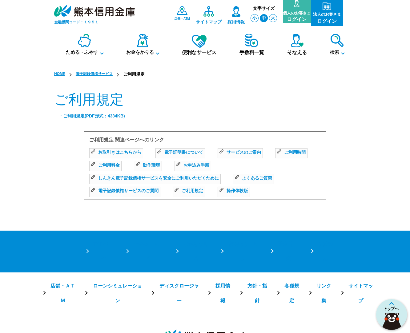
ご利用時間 (107, 165)
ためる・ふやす (148, 240)
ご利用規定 (199, 191)
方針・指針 (252, 258)
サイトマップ (347, 258)
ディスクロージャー (179, 258)
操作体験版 (247, 191)
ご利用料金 (155, 165)
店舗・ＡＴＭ (75, 258)
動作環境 (200, 165)
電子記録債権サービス (99, 74)
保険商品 (325, 240)
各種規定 (283, 258)
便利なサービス (242, 240)
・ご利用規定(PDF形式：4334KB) (96, 116)
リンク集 (313, 258)
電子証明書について (189, 152)
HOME (60, 74)
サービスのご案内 (254, 152)
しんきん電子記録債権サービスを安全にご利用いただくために (163, 178)
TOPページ (102, 240)
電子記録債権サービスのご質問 (129, 191)
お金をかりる (195, 240)
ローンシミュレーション (124, 258)
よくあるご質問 (273, 178)
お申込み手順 (248, 165)
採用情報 (220, 258)
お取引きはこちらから (119, 152)
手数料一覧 (287, 240)
